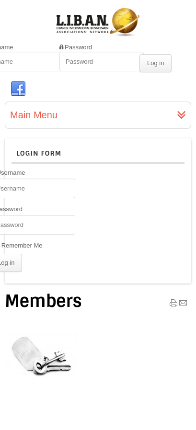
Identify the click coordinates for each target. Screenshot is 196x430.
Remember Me (22, 245)
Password (78, 47)
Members (43, 301)
